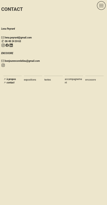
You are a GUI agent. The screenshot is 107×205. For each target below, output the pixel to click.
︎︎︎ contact (9, 82)
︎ (3, 45)
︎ (11, 45)
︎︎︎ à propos (9, 79)
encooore (90, 79)
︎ (7, 45)
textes (47, 79)
